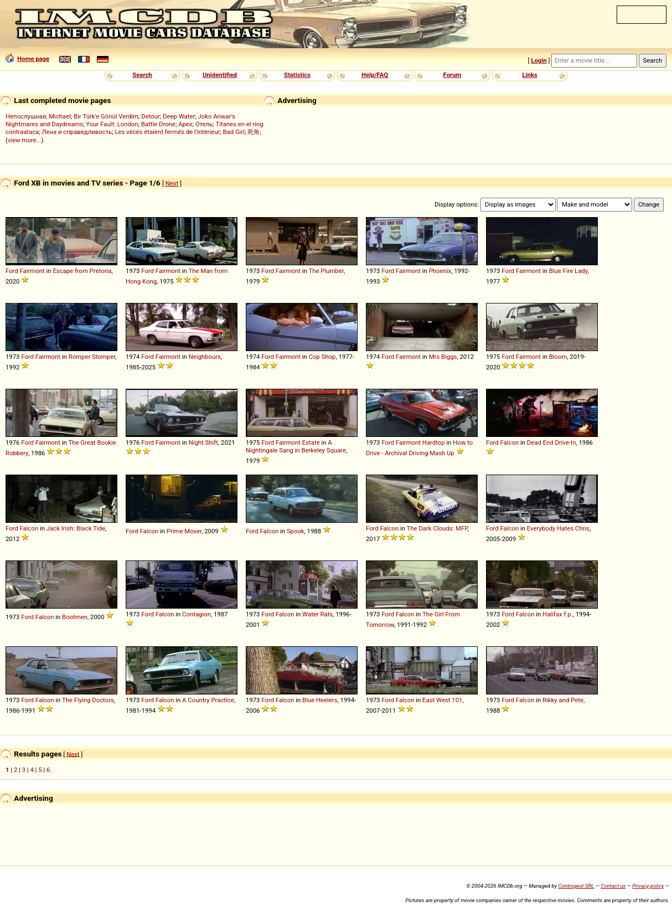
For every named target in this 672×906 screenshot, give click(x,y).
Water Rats (317, 614)
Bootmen (74, 617)
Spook (295, 531)
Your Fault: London (112, 124)
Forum (452, 75)
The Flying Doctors (88, 700)
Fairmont (32, 271)
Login (538, 60)
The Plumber (325, 271)
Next (172, 183)
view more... (25, 140)
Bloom (558, 357)
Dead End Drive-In (551, 442)
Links (529, 75)
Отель (204, 124)
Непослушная (26, 116)
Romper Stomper (92, 357)
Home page (27, 59)
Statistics (297, 75)
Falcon (509, 442)
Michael (60, 116)
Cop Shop (322, 357)
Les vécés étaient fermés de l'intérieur (167, 132)
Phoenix (440, 271)
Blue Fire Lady (568, 271)
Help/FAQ (374, 75)
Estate (311, 442)
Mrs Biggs (443, 357)
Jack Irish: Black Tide (75, 528)
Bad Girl (233, 132)
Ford (12, 271)
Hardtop (433, 442)
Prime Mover (184, 531)
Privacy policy (648, 886)
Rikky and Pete (562, 700)
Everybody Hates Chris (558, 528)
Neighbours (205, 357)
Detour (150, 116)
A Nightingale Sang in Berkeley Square (296, 446)
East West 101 (442, 700)
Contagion (196, 614)
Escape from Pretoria (82, 271)
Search (142, 75)
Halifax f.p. (557, 614)
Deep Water (179, 116)
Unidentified (220, 75)
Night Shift (203, 442)
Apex (185, 124)
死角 (253, 132)
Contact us (613, 886)
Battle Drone (158, 124)
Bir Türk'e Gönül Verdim (106, 116)
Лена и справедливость (77, 132)
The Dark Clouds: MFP (437, 528)
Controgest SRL (576, 886)
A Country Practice (208, 700)
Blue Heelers (319, 700)
